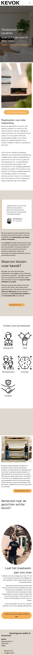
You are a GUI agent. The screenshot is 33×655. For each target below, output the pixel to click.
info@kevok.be (9, 653)
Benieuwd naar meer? (22, 491)
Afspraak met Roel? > (16, 305)
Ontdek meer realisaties (17, 112)
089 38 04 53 (8, 651)
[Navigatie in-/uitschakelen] (30, 3)
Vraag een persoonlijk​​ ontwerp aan (16, 615)
